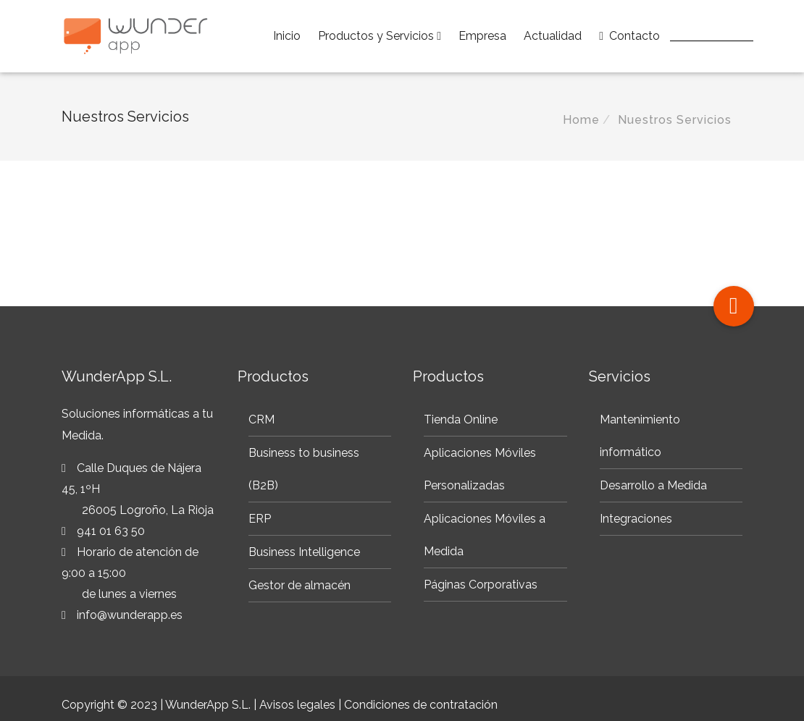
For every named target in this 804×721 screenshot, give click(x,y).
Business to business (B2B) (303, 469)
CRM (261, 419)
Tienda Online (461, 419)
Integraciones (636, 519)
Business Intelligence (304, 552)
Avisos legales (297, 705)
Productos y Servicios (379, 36)
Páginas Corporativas (480, 584)
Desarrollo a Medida (653, 485)
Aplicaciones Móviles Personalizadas (480, 469)
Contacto (629, 36)
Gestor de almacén (299, 585)
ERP (259, 519)
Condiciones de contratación (421, 705)
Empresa (482, 36)
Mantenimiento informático (640, 436)
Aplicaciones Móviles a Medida (484, 535)
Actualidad (553, 36)
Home (581, 120)
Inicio (287, 36)
